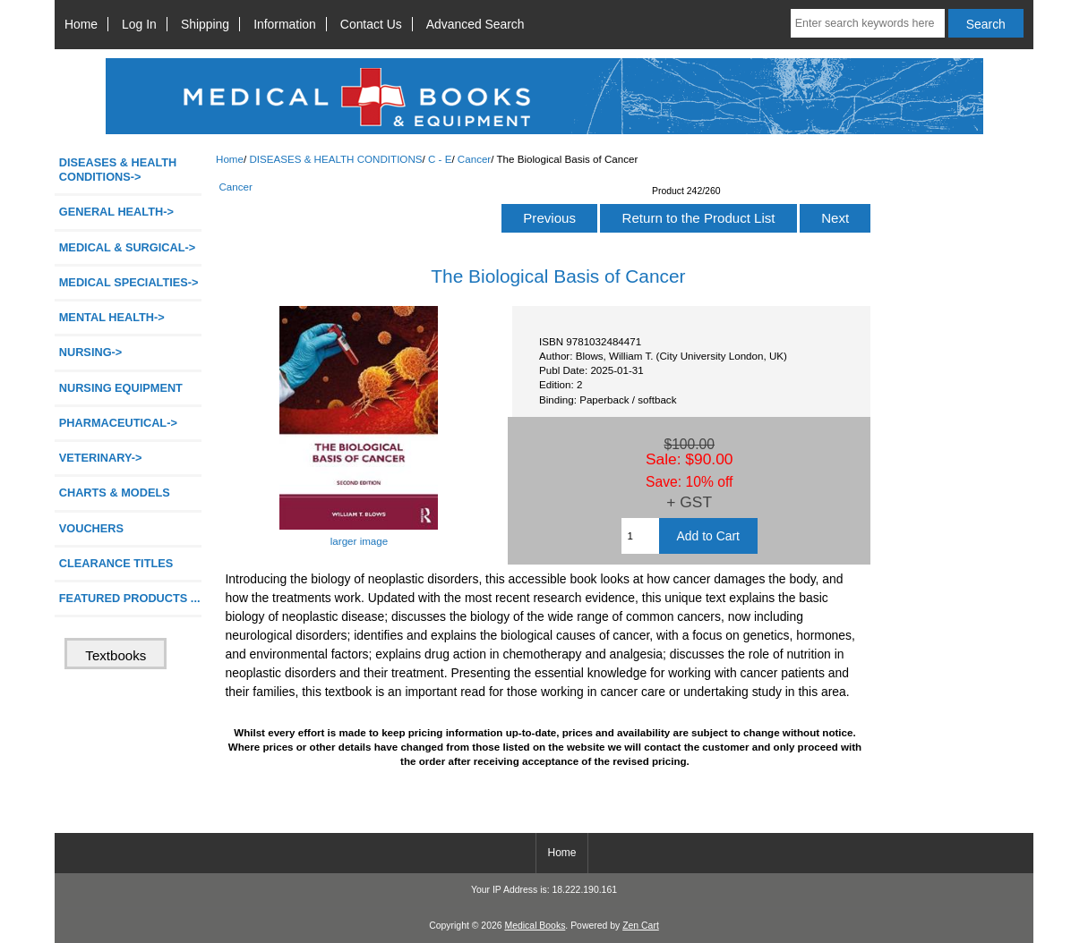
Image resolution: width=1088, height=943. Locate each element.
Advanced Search (475, 24)
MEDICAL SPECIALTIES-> (129, 282)
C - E (439, 159)
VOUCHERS (91, 528)
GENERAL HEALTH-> (116, 211)
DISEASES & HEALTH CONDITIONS (335, 159)
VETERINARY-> (100, 457)
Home (81, 24)
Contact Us (371, 24)
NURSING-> (91, 352)
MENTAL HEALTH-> (112, 317)
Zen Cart (640, 925)
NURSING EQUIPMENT (121, 388)
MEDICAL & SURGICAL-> (127, 247)
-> (118, 169)
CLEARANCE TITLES (116, 563)
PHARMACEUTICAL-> (118, 422)
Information (284, 24)
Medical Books (534, 925)
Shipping (205, 24)
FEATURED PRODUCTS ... (130, 598)
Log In (139, 24)
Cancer (474, 159)
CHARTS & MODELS (114, 492)
